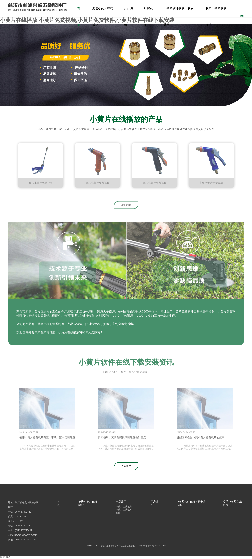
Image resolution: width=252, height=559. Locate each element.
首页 (78, 17)
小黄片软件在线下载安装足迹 (179, 17)
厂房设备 (148, 17)
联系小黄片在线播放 (216, 17)
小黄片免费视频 (124, 506)
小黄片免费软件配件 (124, 511)
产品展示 (128, 17)
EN (242, 16)
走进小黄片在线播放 (102, 17)
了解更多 (126, 466)
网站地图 (5, 557)
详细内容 (126, 206)
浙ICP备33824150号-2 (157, 546)
